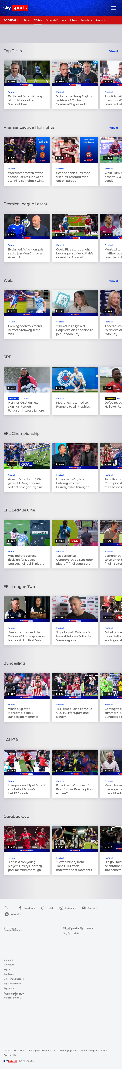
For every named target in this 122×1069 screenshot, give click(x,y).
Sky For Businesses (13, 1018)
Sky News (8, 1004)
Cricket (11, 475)
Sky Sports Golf (71, 952)
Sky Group (8, 1013)
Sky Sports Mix (71, 985)
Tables (73, 20)
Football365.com (12, 947)
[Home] (15, 8)
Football (11, 20)
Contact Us (9, 1055)
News (27, 20)
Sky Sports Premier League (77, 938)
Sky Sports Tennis (72, 962)
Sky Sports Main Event (75, 933)
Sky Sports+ (69, 976)
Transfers (86, 20)
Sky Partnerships (12, 1023)
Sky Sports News (72, 971)
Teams (100, 20)
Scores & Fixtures (56, 20)
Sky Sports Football (73, 943)
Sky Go (7, 1008)
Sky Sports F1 (70, 957)
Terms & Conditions (13, 1050)
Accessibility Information (94, 1050)
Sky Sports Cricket (73, 947)
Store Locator (10, 1032)
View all (113, 51)
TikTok (46, 908)
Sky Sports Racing (73, 980)
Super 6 (7, 938)
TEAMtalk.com (11, 943)
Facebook (26, 908)
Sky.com (8, 999)
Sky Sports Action (72, 966)
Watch (38, 20)
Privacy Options (68, 1050)
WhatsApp (13, 914)
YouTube (89, 908)
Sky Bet (7, 933)
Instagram (67, 908)
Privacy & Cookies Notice (41, 1050)
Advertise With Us (13, 1037)
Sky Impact (9, 1027)
